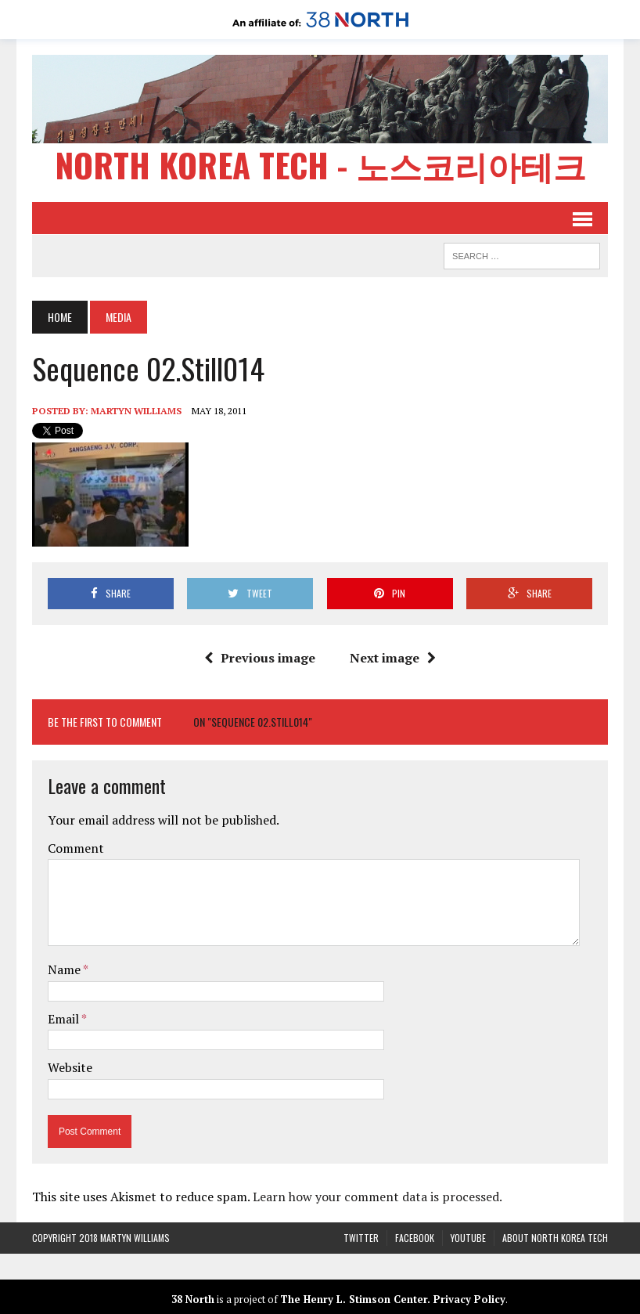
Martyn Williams (136, 411)
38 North (192, 1299)
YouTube (468, 1237)
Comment (76, 848)
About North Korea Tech (555, 1237)
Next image (393, 657)
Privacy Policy (469, 1299)
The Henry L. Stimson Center (353, 1299)
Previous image (259, 657)
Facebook (414, 1237)
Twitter (361, 1237)
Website (70, 1067)
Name (65, 969)
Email (64, 1018)
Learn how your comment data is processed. (377, 1196)
